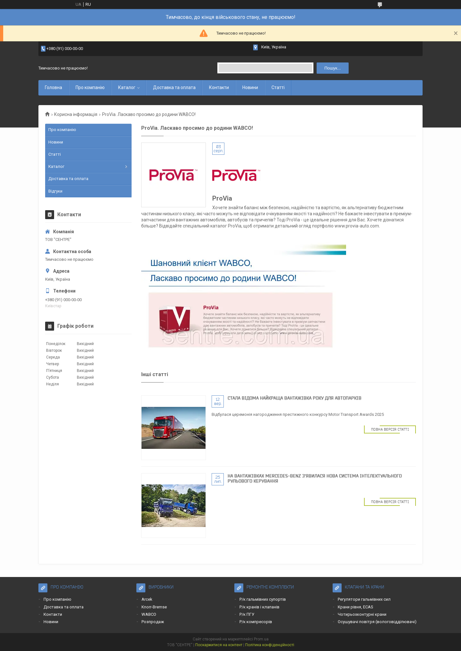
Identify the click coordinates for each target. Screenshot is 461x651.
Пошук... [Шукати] (332, 68)
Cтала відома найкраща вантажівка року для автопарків (294, 397)
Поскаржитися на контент (218, 645)
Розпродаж (153, 621)
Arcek (147, 599)
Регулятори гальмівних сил (364, 599)
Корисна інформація (75, 114)
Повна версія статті (390, 429)
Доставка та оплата (174, 87)
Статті (278, 87)
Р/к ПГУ (246, 614)
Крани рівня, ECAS (355, 607)
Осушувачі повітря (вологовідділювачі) (377, 621)
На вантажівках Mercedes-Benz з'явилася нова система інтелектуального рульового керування (315, 478)
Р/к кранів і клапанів (259, 607)
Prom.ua (261, 639)
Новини (250, 87)
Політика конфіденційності (269, 645)
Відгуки (55, 191)
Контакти (219, 87)
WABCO (149, 614)
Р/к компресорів (255, 621)
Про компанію (90, 87)
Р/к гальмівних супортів (262, 599)
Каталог (126, 87)
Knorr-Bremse (154, 607)
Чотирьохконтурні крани (362, 614)
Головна (53, 87)
